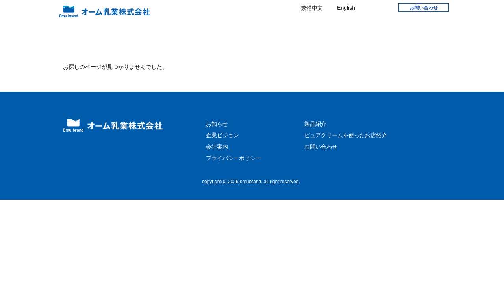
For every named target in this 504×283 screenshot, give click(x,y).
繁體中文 (312, 8)
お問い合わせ (424, 8)
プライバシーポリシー (233, 174)
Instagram (385, 7)
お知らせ (192, 29)
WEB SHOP (381, 28)
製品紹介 (329, 29)
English (346, 8)
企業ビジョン (238, 29)
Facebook (369, 7)
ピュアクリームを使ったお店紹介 (345, 152)
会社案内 (284, 29)
